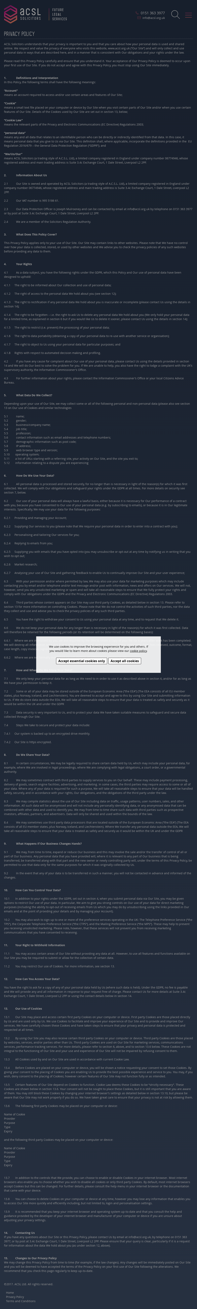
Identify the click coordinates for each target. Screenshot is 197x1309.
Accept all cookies (125, 661)
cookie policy (138, 651)
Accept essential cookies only (81, 661)
